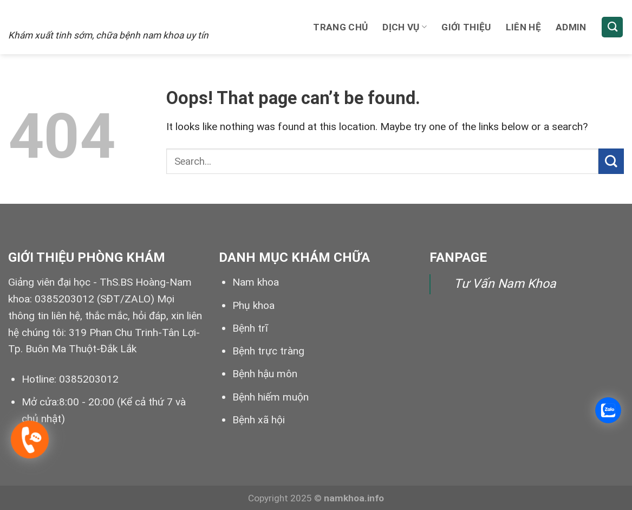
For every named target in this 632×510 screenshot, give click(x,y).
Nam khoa (255, 282)
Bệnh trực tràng (268, 351)
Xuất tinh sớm (74, 14)
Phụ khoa (253, 305)
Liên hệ (523, 27)
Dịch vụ (404, 27)
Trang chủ (340, 27)
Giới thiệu (466, 27)
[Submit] (611, 161)
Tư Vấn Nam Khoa (505, 283)
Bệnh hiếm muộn (270, 397)
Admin (571, 27)
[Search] (612, 27)
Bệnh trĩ (250, 328)
